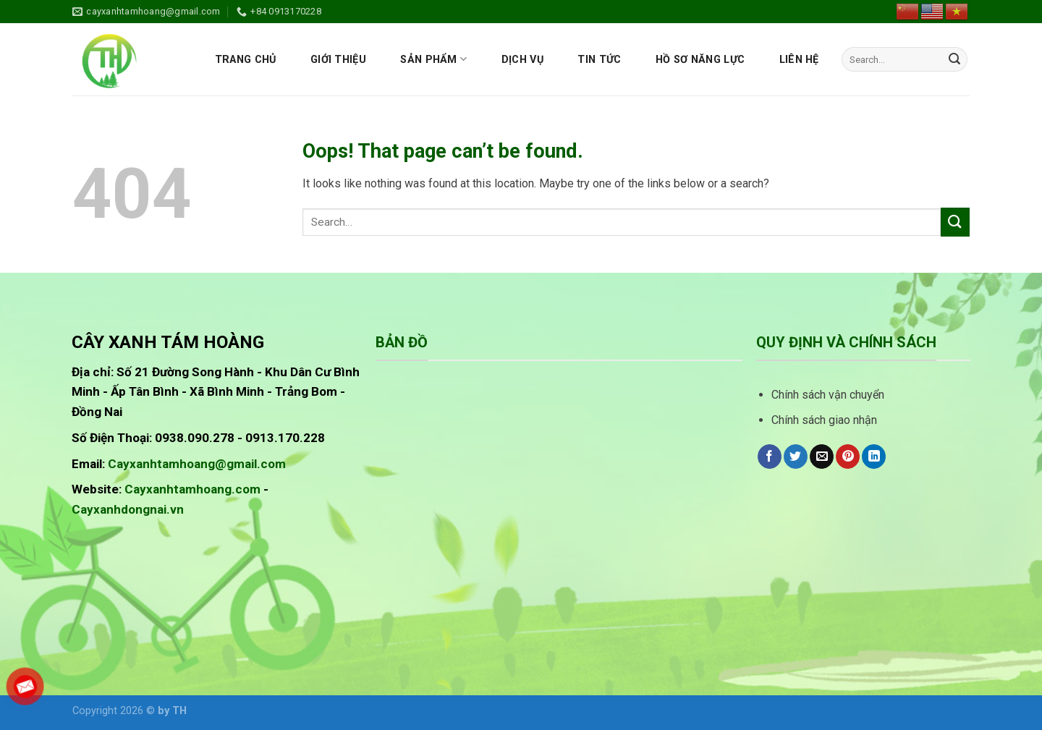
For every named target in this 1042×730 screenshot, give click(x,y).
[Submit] (954, 59)
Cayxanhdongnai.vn (128, 509)
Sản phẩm (433, 59)
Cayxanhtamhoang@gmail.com (197, 464)
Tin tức (599, 60)
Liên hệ (799, 60)
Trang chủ (245, 60)
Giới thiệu (338, 60)
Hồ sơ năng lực (700, 60)
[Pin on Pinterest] (848, 456)
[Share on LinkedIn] (874, 456)
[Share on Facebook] (770, 456)
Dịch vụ (522, 60)
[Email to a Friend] (822, 456)
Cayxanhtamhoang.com (192, 489)
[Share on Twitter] (796, 456)
